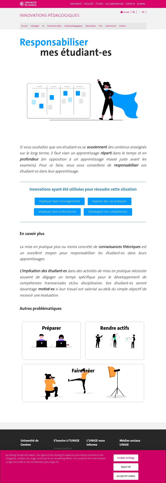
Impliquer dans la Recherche (57, 212)
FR (139, 12)
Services (130, 3)
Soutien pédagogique (73, 26)
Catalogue (35, 26)
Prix (100, 26)
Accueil (24, 26)
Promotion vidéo (54, 26)
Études (99, 3)
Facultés (89, 3)
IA (43, 26)
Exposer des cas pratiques (109, 201)
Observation (90, 26)
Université (76, 3)
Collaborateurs (114, 3)
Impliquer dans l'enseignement (59, 201)
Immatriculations (63, 448)
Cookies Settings (125, 459)
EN (143, 12)
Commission (111, 26)
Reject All (125, 468)
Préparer (51, 328)
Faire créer (83, 370)
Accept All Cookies (126, 477)
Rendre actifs (114, 328)
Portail (125, 12)
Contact (122, 26)
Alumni (141, 3)
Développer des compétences (107, 212)
